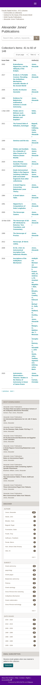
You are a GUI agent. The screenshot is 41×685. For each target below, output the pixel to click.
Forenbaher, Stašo (20, 530)
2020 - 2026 (20, 620)
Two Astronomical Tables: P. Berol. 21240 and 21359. (18, 477)
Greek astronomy (20, 566)
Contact (21, 678)
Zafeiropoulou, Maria (35, 367)
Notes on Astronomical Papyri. (13, 458)
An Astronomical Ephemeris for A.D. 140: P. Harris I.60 (20, 420)
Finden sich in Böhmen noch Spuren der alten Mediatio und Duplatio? (19, 115)
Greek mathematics (20, 600)
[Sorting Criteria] (34, 55)
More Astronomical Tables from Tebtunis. (17, 495)
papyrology (20, 570)
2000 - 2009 (20, 628)
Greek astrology (20, 587)
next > (12, 391)
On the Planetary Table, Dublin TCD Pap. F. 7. (18, 429)
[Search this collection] (18, 38)
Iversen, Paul (7, 413)
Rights (28, 678)
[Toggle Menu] (35, 3)
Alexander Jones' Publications (12, 407)
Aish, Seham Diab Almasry (20, 547)
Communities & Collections (13, 13)
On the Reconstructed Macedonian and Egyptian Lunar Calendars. (19, 438)
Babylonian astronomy (20, 579)
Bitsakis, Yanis (20, 521)
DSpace (30, 682)
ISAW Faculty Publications (13, 17)
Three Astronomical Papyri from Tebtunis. (17, 487)
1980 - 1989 (20, 637)
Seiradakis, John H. (35, 350)
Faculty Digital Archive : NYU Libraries (15, 10)
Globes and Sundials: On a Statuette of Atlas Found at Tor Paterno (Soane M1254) (21, 153)
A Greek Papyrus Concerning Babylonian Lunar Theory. (19, 448)
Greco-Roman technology (20, 605)
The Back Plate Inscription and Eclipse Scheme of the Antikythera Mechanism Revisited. (20, 409)
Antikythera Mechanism (20, 596)
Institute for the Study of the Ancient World (18, 15)
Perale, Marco (20, 542)
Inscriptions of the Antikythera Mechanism (19, 261)
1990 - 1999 (20, 633)
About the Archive (8, 678)
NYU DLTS (20, 682)
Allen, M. (35, 274)
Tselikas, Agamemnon (35, 361)
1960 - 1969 (20, 641)
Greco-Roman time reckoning (20, 592)
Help (16, 678)
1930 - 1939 (20, 645)
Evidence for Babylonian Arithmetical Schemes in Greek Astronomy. (19, 102)
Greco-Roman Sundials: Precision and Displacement (20, 164)
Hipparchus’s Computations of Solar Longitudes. (19, 206)
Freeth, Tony (20, 534)
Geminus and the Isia (21, 140)
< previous (5, 391)
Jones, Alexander (35, 66)
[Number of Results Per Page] (21, 55)
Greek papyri (20, 575)
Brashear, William (8, 470)
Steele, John (20, 517)
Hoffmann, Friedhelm (20, 538)
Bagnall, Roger (20, 525)
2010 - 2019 (20, 624)
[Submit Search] (36, 38)
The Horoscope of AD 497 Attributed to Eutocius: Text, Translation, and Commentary (21, 225)
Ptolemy (20, 583)
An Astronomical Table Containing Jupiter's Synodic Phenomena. (17, 467)
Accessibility (7, 680)
